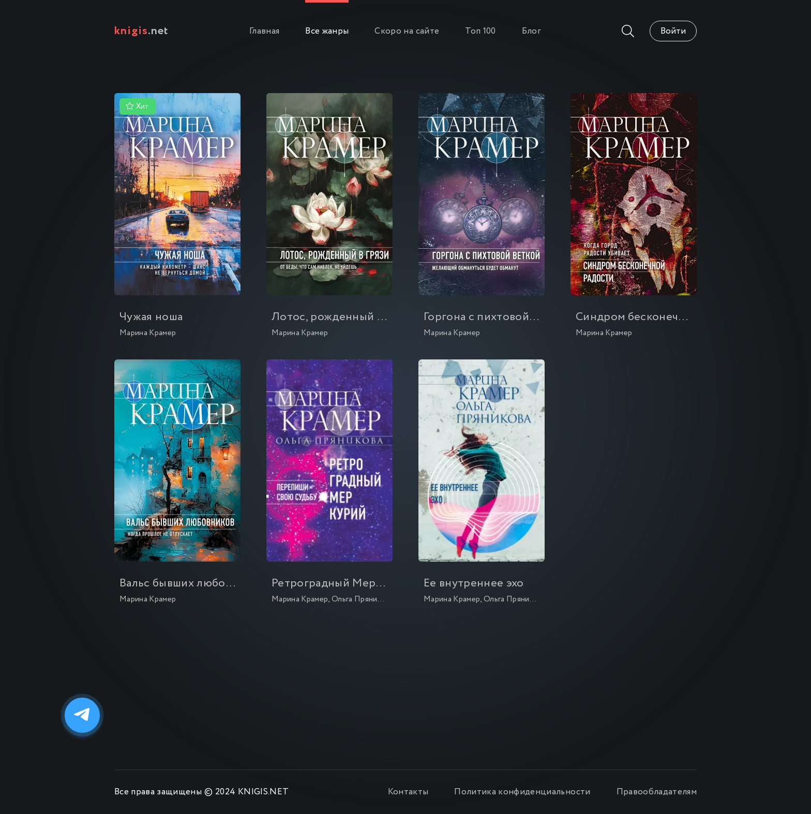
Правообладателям (657, 792)
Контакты (408, 792)
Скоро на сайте (406, 31)
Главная (264, 31)
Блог (531, 31)
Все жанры (327, 31)
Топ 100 (480, 31)
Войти (673, 31)
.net (141, 31)
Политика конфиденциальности (522, 792)
